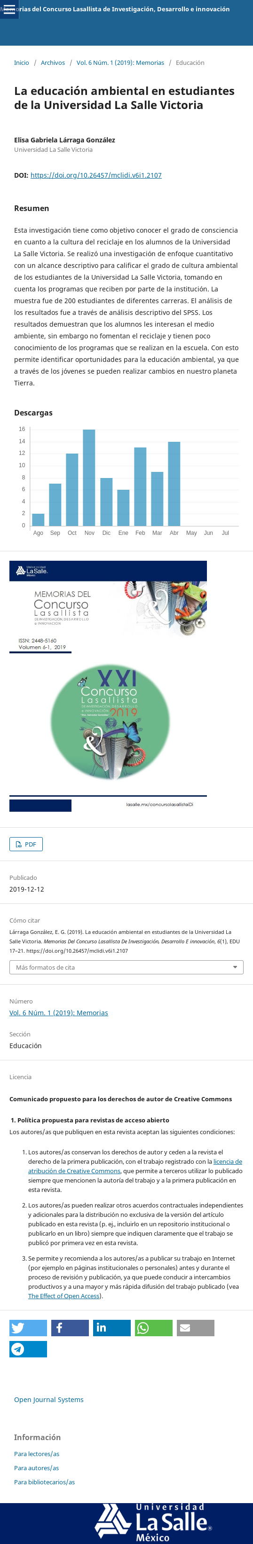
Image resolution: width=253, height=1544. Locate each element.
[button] (28, 1328)
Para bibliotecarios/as (44, 1482)
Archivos (53, 62)
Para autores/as (36, 1468)
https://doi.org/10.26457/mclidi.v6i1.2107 (96, 175)
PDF (30, 844)
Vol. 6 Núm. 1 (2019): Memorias (120, 62)
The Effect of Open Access (63, 1296)
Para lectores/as (36, 1454)
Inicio (21, 62)
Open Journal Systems (49, 1399)
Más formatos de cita (45, 967)
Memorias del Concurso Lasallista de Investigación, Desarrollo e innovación (115, 9)
